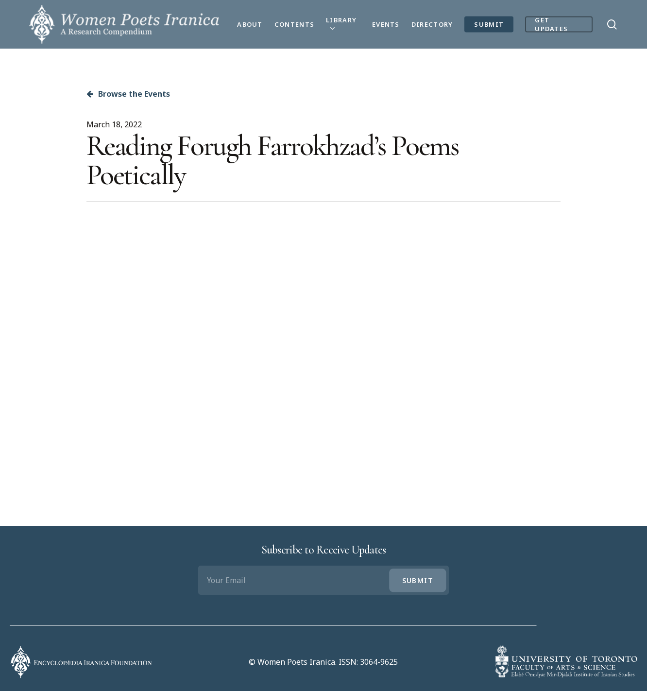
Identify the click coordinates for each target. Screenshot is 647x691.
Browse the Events (128, 93)
